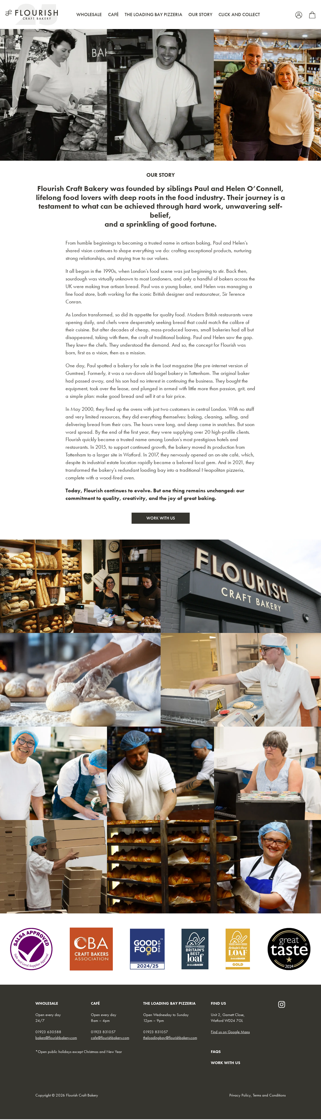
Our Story (200, 14)
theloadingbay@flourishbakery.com (170, 1038)
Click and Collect (239, 14)
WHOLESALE (46, 1004)
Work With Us (160, 518)
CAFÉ (95, 1004)
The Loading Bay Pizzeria (153, 14)
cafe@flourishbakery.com (110, 1038)
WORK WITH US (225, 1063)
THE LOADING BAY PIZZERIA (169, 1004)
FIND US (218, 1004)
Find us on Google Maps (230, 1032)
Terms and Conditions (269, 1095)
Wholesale (89, 14)
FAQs (216, 1052)
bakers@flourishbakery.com (56, 1038)
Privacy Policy (240, 1095)
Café (113, 14)
